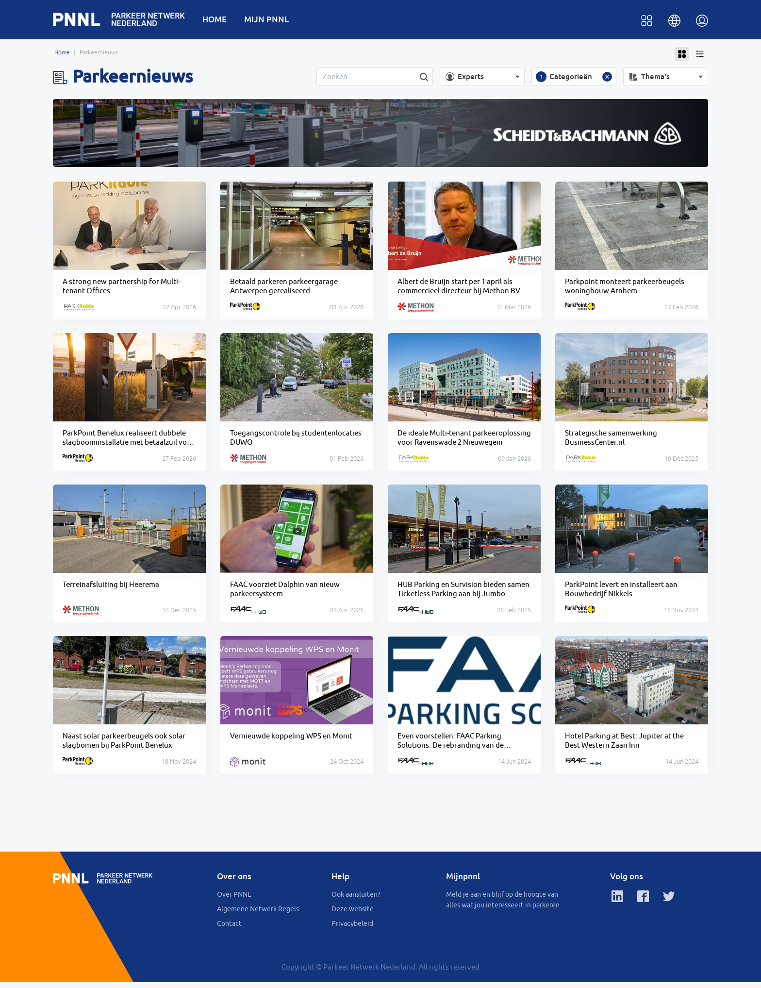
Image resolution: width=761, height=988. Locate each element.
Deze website (352, 915)
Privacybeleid (352, 929)
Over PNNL (234, 900)
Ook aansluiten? (355, 900)
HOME (220, 20)
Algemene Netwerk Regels (258, 915)
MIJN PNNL (272, 20)
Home (62, 54)
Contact (229, 929)
